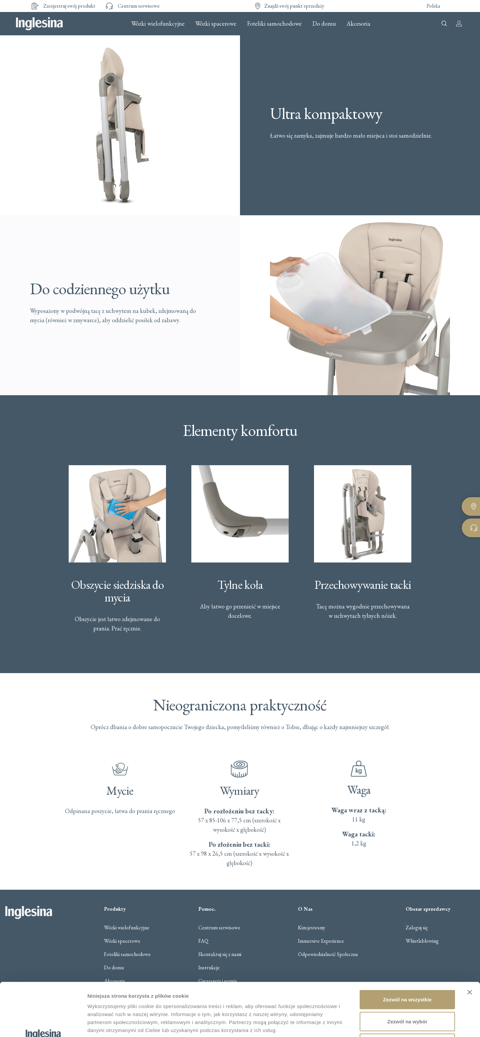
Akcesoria (358, 23)
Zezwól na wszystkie (407, 949)
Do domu (324, 23)
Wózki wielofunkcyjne (158, 23)
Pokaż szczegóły (356, 1024)
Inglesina (39, 23)
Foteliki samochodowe (274, 23)
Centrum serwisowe (219, 927)
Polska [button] (433, 5)
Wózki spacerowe (215, 23)
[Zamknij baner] (469, 942)
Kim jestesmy (311, 927)
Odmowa (407, 993)
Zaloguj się (417, 927)
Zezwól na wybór (407, 971)
